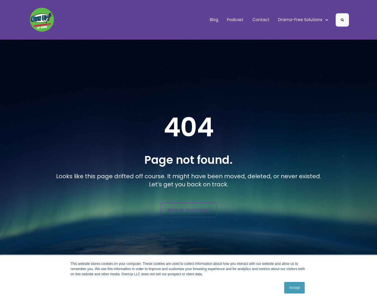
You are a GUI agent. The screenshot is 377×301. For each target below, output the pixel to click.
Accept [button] (294, 288)
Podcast (235, 20)
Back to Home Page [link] (188, 210)
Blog (214, 20)
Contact (260, 20)
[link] (42, 19)
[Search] (342, 20)
